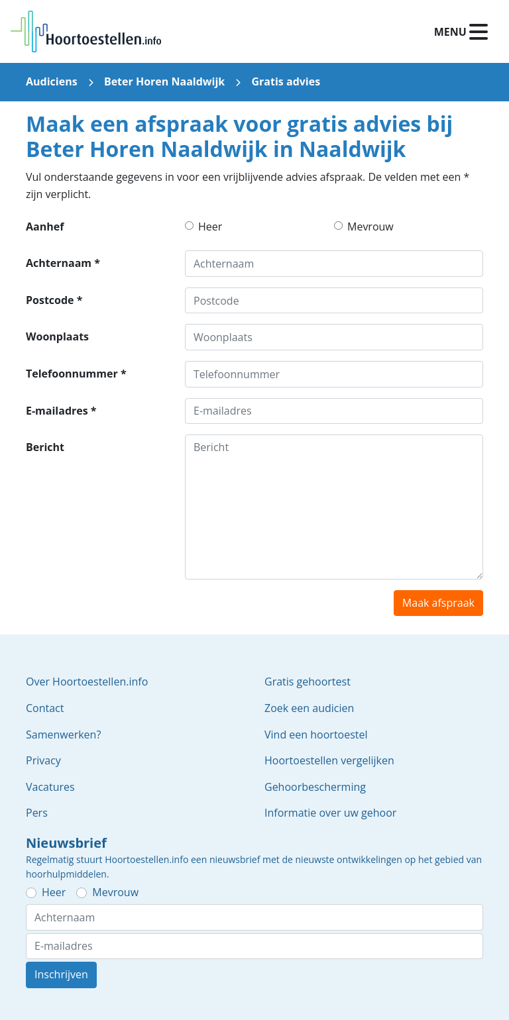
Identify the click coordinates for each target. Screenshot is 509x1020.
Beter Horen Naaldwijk (164, 81)
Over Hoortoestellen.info (87, 681)
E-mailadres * (61, 410)
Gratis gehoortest (307, 681)
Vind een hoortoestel (316, 734)
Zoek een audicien (309, 708)
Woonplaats (57, 336)
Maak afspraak (438, 602)
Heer (210, 226)
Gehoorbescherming (315, 787)
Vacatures (50, 787)
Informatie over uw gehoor (330, 812)
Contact (45, 708)
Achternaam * (63, 263)
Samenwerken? (63, 734)
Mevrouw (370, 226)
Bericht (45, 447)
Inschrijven (61, 974)
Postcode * (54, 300)
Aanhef (45, 226)
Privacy (43, 760)
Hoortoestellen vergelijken (329, 760)
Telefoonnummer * (76, 373)
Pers (37, 812)
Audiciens (52, 81)
